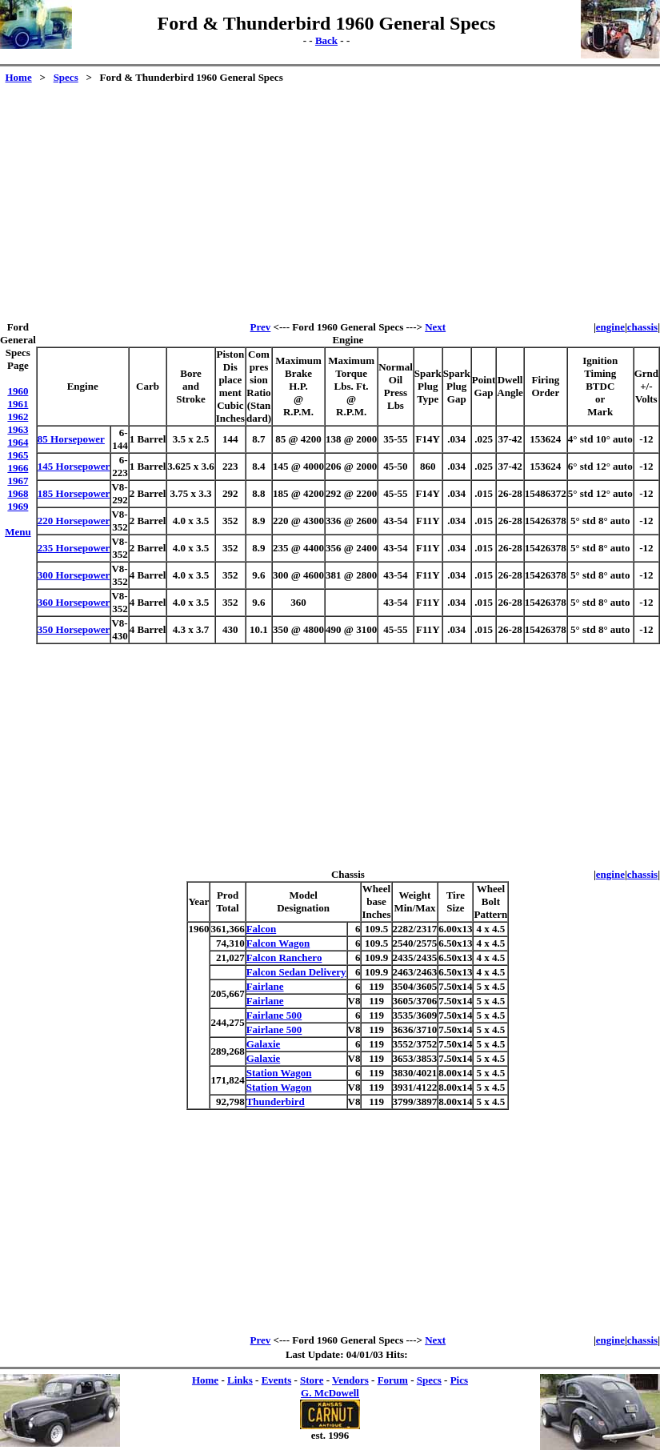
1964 (17, 442)
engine (610, 327)
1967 (17, 481)
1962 (17, 417)
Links (240, 1380)
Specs (66, 77)
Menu (18, 532)
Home (19, 77)
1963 (17, 429)
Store (311, 1380)
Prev (260, 327)
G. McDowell (330, 1393)
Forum (393, 1380)
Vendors (350, 1380)
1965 (17, 455)
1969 (17, 506)
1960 (17, 391)
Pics (459, 1380)
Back (326, 40)
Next (435, 327)
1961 (17, 404)
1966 (17, 468)
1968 (17, 493)
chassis (642, 327)
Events (277, 1380)
